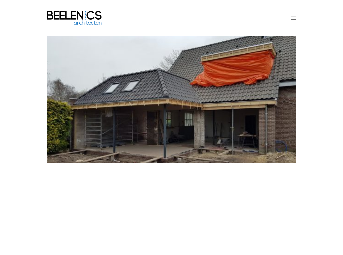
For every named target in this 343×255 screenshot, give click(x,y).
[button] (293, 18)
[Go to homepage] (74, 18)
